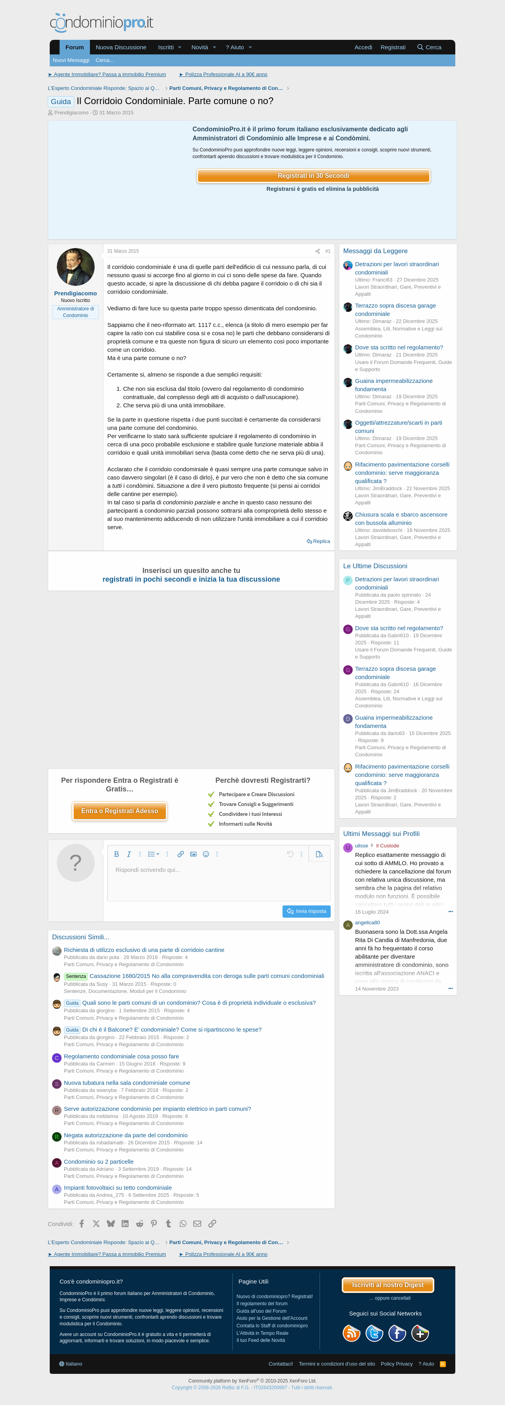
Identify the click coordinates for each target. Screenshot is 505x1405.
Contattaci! (281, 1364)
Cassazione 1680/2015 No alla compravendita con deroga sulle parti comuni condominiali (194, 975)
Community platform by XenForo (253, 1381)
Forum (74, 47)
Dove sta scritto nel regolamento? (399, 347)
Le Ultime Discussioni (375, 566)
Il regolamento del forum (262, 1303)
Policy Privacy (397, 1364)
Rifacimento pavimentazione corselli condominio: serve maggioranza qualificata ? (402, 472)
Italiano (70, 1364)
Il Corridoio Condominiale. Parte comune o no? (160, 100)
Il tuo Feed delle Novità (261, 1340)
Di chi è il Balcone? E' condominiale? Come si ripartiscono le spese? (163, 1029)
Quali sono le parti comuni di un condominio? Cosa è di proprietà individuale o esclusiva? (190, 1002)
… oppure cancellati (390, 1298)
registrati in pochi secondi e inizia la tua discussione (191, 579)
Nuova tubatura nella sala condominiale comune (127, 1082)
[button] (179, 47)
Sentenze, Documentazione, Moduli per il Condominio (125, 991)
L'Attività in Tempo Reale (262, 1333)
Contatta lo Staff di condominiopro (272, 1325)
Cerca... (105, 60)
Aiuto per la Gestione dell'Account (272, 1318)
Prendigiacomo (71, 113)
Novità (199, 47)
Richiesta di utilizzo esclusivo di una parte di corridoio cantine (144, 949)
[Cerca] (429, 47)
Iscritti (166, 47)
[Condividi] (317, 251)
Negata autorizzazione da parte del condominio (126, 1135)
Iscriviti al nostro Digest (388, 1285)
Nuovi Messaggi (71, 60)
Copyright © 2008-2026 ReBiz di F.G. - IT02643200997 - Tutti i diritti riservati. (252, 1387)
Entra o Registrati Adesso (119, 811)
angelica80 (367, 922)
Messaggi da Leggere (375, 251)
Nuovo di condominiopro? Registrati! (275, 1296)
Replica (321, 541)
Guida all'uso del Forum (261, 1311)
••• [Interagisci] (450, 911)
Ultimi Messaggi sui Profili (381, 834)
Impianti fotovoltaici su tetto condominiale (118, 1187)
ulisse (361, 846)
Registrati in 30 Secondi (313, 175)
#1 (328, 251)
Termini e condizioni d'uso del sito (337, 1364)
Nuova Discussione (121, 47)
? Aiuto (235, 47)
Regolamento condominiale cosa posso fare (121, 1056)
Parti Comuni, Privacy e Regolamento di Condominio (123, 964)
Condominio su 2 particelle (99, 1161)
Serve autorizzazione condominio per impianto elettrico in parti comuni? (157, 1108)
